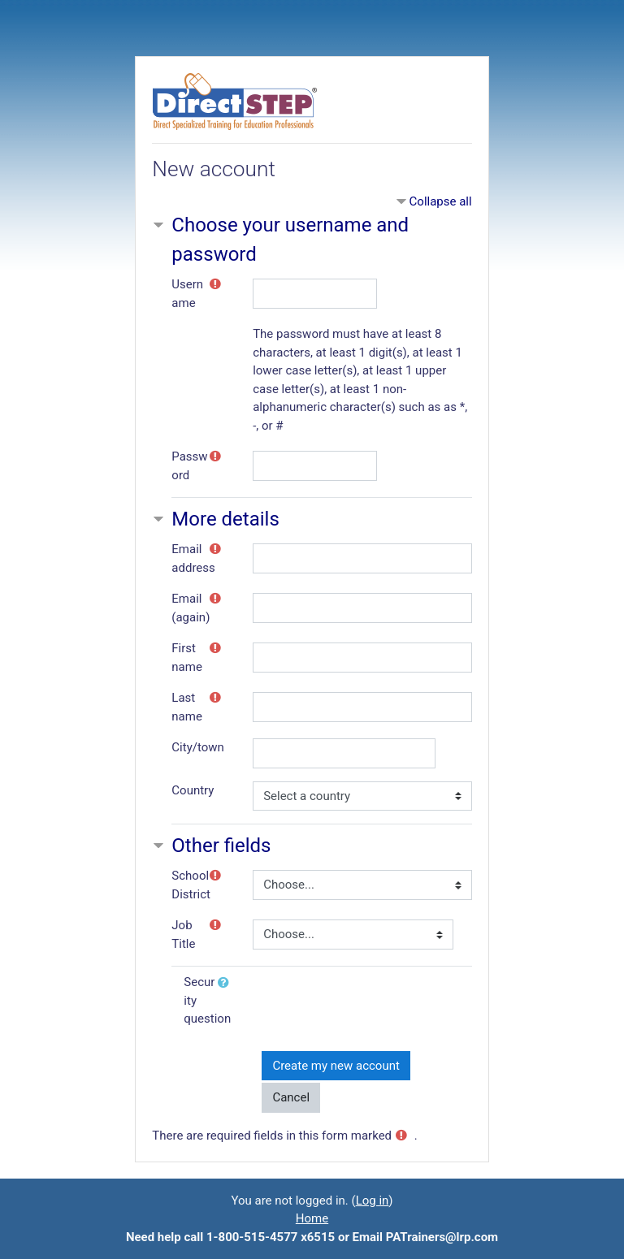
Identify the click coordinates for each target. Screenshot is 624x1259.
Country (192, 790)
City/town (197, 747)
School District (190, 885)
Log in (372, 1200)
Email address (192, 558)
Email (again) (190, 608)
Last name (186, 707)
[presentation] (385, 1004)
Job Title (183, 934)
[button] (226, 983)
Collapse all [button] (441, 201)
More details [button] (225, 519)
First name (186, 657)
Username (187, 293)
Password (189, 465)
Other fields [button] (221, 845)
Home (312, 1218)
